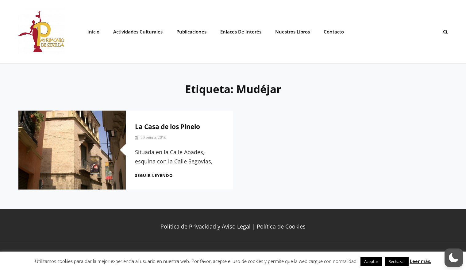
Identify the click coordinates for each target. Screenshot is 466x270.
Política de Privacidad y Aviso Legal (205, 226)
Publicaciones (191, 32)
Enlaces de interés (240, 32)
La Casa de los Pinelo (167, 126)
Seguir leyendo (154, 175)
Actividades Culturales (138, 32)
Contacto (334, 32)
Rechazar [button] (396, 261)
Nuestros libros (292, 32)
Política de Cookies (281, 226)
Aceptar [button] (371, 261)
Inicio (93, 32)
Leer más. (420, 261)
